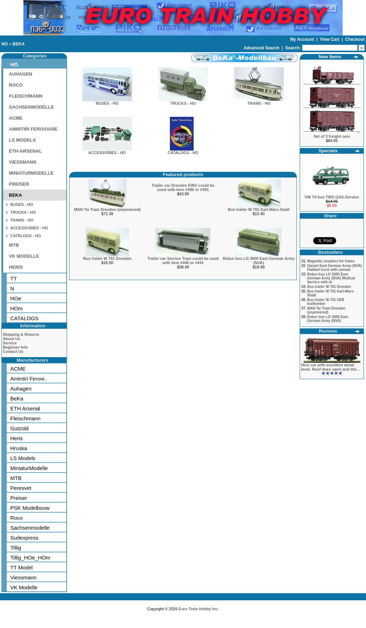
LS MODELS (22, 140)
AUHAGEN (20, 74)
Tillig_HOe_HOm (30, 558)
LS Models (22, 458)
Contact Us (13, 351)
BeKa (16, 398)
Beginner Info (15, 347)
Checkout (355, 39)
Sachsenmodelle (30, 528)
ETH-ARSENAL (25, 151)
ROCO (16, 85)
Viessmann (23, 577)
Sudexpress (24, 538)
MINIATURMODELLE (31, 173)
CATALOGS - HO (25, 236)
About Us (11, 339)
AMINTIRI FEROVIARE (33, 129)
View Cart (330, 39)
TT (13, 278)
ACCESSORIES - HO (29, 228)
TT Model (21, 567)
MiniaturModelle (29, 468)
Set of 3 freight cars (332, 136)
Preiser (18, 498)
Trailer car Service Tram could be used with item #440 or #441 (182, 260)
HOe (15, 298)
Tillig (15, 548)
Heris (16, 438)
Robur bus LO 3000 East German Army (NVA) (259, 260)
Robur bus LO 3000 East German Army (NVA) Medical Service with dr (331, 278)
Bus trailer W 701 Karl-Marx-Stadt (258, 209)
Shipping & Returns (21, 334)
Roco (16, 518)
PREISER (19, 184)
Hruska (18, 448)
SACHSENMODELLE (31, 107)
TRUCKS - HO (23, 212)
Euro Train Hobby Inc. (199, 609)
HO (4, 44)
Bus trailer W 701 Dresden (107, 258)
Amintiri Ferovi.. (28, 379)
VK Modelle (24, 587)
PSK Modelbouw (30, 508)
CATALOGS (24, 318)
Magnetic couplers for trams (331, 261)
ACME (15, 118)
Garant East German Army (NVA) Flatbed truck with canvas (334, 268)
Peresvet (20, 488)
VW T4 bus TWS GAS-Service (332, 197)
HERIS (16, 267)
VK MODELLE (24, 256)
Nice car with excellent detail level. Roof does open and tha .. (330, 367)
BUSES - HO (21, 204)
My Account (302, 39)
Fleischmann (25, 418)
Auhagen (21, 389)
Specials (328, 150)
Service (10, 343)
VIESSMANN (22, 162)
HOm (16, 308)
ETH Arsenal (25, 408)
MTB (14, 245)
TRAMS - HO (21, 220)
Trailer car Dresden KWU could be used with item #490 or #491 (182, 187)
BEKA (18, 44)
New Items (329, 56)
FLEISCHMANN (26, 96)
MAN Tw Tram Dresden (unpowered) (107, 209)
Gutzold (19, 428)
